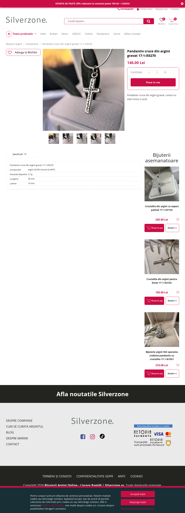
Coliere (89, 33)
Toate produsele (21, 34)
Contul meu (144, 9)
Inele (43, 33)
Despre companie (19, 421)
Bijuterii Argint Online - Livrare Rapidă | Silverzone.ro (84, 485)
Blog (10, 432)
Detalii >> (172, 227)
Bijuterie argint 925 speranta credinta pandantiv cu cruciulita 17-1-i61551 (162, 355)
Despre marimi (17, 438)
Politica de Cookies (52, 505)
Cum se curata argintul (24, 426)
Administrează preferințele (137, 509)
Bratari (53, 33)
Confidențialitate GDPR (94, 476)
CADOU (76, 33)
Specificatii (19, 154)
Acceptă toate (137, 494)
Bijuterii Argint (14, 43)
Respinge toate (138, 502)
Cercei (116, 33)
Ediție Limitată (132, 33)
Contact (175, 9)
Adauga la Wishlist (22, 52)
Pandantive (103, 33)
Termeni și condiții (57, 476)
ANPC (122, 476)
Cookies (136, 476)
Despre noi (162, 9)
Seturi (65, 33)
